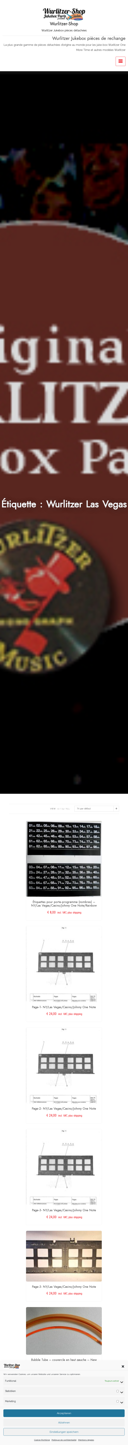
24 (63, 808)
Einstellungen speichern (64, 1437)
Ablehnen (64, 1428)
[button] (123, 1372)
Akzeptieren (64, 1418)
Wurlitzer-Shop (64, 24)
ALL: (68, 808)
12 (58, 808)
